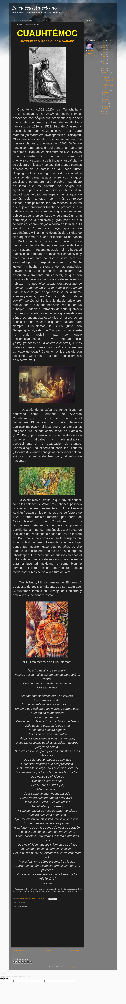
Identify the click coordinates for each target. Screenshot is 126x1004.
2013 (104, 111)
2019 (104, 59)
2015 (104, 68)
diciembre (107, 72)
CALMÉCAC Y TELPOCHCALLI (108, 86)
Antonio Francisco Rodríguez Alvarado (93, 52)
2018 (104, 61)
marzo (106, 103)
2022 (104, 52)
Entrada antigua (76, 950)
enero (105, 108)
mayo (105, 99)
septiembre (107, 90)
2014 (104, 70)
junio (105, 97)
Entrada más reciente (20, 950)
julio (105, 94)
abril (105, 101)
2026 (104, 43)
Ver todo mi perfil (90, 56)
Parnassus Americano (34, 8)
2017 (104, 63)
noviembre (107, 75)
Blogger (74, 967)
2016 (104, 66)
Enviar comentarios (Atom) (27, 954)
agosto (106, 92)
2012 (104, 113)
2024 (104, 47)
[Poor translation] (6, 978)
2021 (104, 54)
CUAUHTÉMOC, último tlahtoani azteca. (108, 80)
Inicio (49, 950)
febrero (106, 106)
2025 (104, 45)
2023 (104, 49)
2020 (104, 56)
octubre (106, 77)
